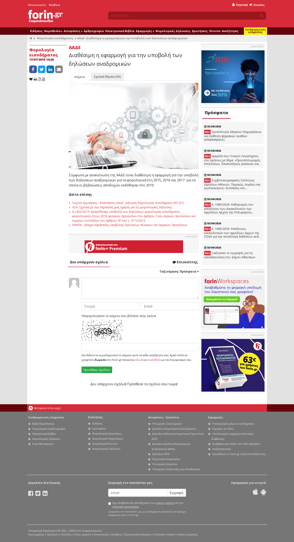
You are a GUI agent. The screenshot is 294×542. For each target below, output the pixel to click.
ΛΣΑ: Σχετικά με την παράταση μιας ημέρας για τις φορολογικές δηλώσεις (122, 207)
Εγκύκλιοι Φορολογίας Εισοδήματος (174, 429)
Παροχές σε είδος (223, 429)
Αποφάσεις (73, 31)
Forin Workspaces (43, 444)
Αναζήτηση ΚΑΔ (221, 449)
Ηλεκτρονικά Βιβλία (119, 31)
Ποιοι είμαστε (82, 534)
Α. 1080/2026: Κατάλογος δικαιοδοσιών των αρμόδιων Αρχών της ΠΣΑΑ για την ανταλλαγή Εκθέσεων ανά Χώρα (231, 232)
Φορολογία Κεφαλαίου (166, 459)
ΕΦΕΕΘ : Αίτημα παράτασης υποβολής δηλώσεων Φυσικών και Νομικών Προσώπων (129, 225)
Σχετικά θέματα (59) (107, 77)
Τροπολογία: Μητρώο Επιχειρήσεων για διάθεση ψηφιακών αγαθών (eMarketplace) (233, 136)
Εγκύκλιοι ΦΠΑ (161, 454)
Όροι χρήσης (36, 534)
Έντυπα (214, 31)
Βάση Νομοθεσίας (43, 424)
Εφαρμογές (145, 31)
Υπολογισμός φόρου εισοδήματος (233, 424)
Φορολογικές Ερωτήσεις (107, 433)
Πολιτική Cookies (164, 534)
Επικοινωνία (37, 5)
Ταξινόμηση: (179, 271)
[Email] (137, 493)
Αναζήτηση (230, 31)
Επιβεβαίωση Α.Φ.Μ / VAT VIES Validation (236, 444)
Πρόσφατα (216, 112)
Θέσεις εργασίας (187, 534)
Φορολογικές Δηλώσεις (173, 31)
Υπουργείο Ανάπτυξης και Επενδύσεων (176, 469)
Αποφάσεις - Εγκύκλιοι (163, 417)
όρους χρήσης (165, 503)
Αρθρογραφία (94, 31)
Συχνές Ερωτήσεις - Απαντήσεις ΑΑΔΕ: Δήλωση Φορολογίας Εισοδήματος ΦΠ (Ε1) (128, 203)
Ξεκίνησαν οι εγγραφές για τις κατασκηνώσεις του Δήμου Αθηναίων (229, 255)
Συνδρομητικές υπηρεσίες (255, 31)
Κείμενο (79, 77)
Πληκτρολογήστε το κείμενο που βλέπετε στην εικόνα (118, 316)
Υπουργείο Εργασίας (165, 464)
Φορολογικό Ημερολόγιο (107, 438)
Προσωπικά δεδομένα (137, 534)
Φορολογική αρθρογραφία (48, 429)
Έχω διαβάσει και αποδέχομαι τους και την (147, 505)
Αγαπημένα (99, 428)
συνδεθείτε (154, 360)
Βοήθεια (54, 5)
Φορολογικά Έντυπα (104, 444)
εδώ (138, 360)
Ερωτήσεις (200, 31)
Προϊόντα (53, 534)
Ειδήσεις (36, 31)
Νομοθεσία (53, 31)
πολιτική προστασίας (125, 507)
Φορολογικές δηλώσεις (46, 439)
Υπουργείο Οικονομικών (167, 424)
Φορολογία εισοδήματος (55, 38)
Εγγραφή (240, 5)
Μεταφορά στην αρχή (47, 408)
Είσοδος (257, 5)
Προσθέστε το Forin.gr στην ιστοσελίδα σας (239, 454)
